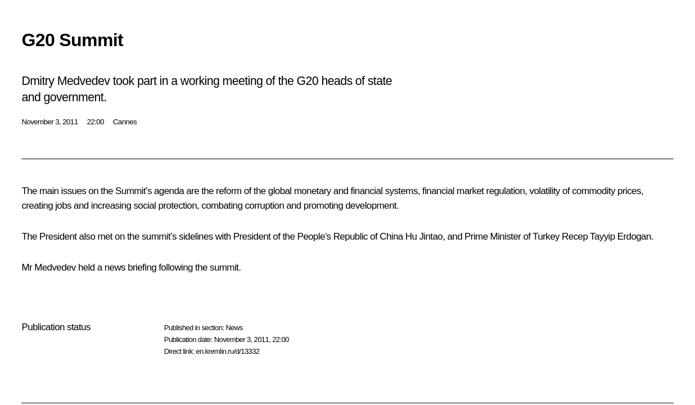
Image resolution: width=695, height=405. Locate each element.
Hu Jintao (424, 236)
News (233, 327)
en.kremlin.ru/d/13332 (227, 351)
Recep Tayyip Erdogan (606, 236)
